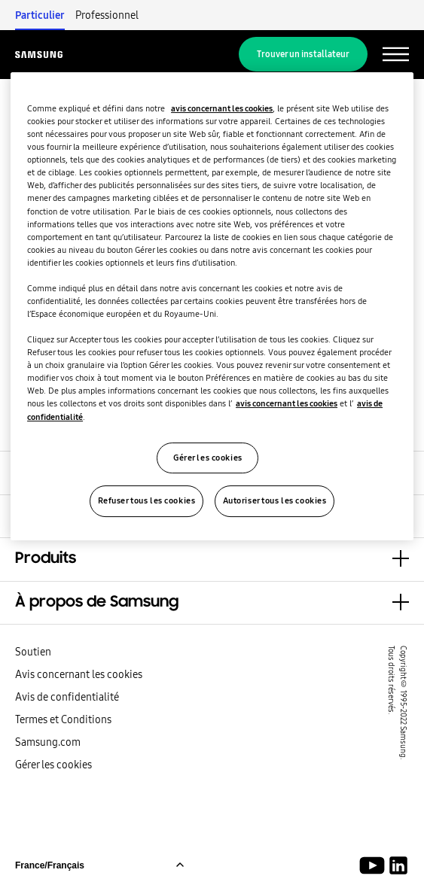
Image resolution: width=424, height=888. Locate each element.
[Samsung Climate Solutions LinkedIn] (398, 865)
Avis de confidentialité (67, 697)
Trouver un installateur (303, 54)
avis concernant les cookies (222, 108)
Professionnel (107, 15)
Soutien (33, 651)
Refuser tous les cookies (147, 501)
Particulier (40, 15)
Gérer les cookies (53, 764)
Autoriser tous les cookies (275, 501)
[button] (212, 559)
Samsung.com (48, 742)
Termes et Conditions (63, 719)
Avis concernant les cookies (78, 674)
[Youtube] (374, 865)
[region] (212, 306)
